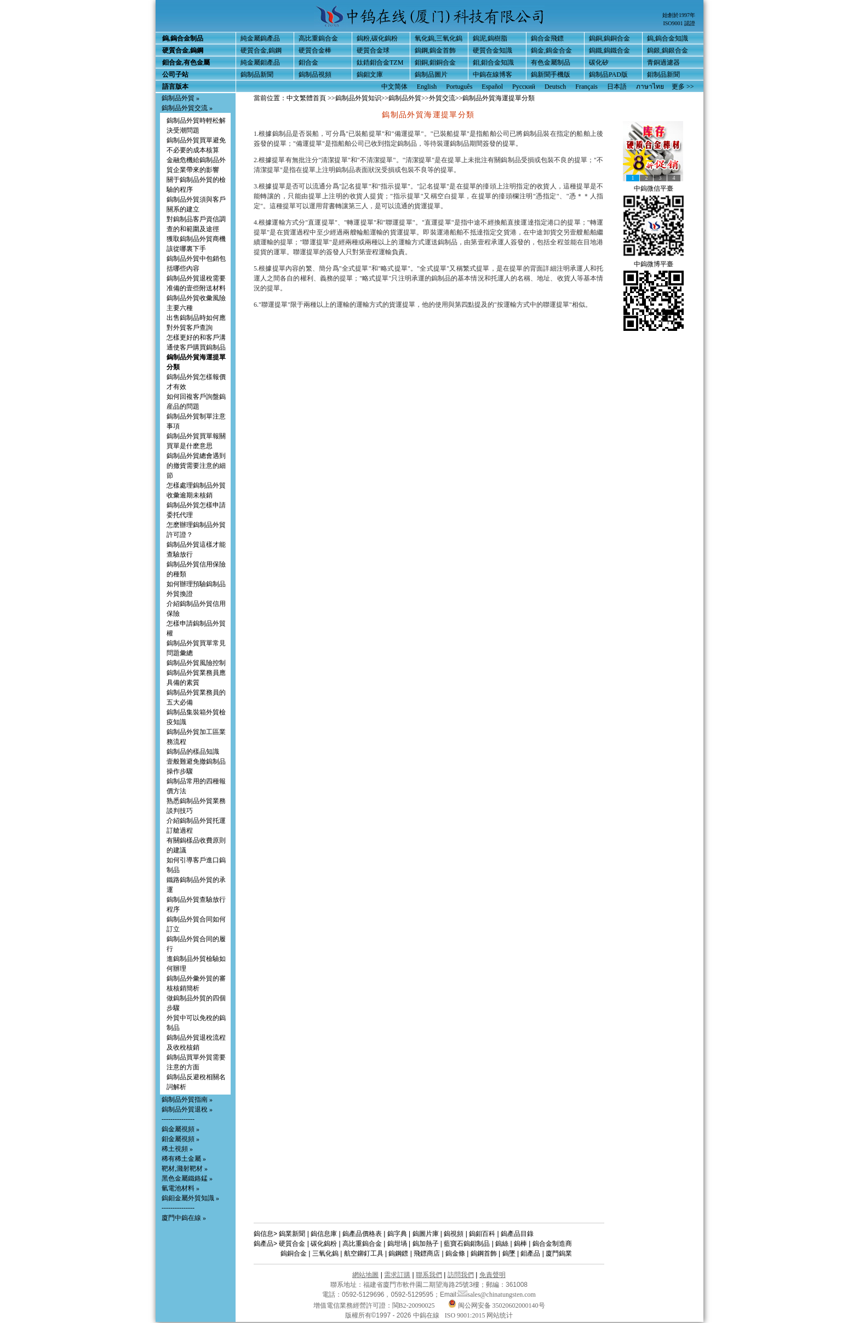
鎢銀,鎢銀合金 (667, 50)
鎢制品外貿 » (180, 98)
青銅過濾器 (663, 62)
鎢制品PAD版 (608, 74)
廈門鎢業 (559, 1253)
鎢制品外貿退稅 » (187, 1109)
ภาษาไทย (650, 86)
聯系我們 (429, 1275)
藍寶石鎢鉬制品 (467, 1243)
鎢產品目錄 (517, 1234)
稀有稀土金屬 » (184, 1158)
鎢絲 (501, 1243)
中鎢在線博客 (492, 74)
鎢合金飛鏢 (547, 38)
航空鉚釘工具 (363, 1253)
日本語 (617, 86)
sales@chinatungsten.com (497, 1294)
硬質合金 (292, 1243)
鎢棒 (520, 1243)
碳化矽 (599, 62)
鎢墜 (509, 1253)
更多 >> (683, 86)
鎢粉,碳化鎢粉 (377, 38)
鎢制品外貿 (404, 98)
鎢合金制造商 (552, 1243)
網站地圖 (365, 1275)
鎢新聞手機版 (550, 74)
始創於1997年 (678, 15)
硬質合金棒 (315, 50)
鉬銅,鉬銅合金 (435, 62)
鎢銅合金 (293, 1253)
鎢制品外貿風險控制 (196, 663)
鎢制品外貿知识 (358, 98)
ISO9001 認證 (679, 23)
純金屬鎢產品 (260, 38)
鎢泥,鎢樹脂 (490, 38)
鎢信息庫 (324, 1234)
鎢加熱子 (426, 1243)
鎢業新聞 (292, 1234)
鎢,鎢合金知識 (667, 38)
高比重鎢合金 (318, 38)
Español (492, 86)
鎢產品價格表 (362, 1234)
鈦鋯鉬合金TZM (380, 62)
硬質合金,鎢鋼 (261, 50)
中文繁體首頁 (306, 98)
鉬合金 (308, 62)
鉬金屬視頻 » (180, 1139)
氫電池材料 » (180, 1188)
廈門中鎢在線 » (184, 1218)
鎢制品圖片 (431, 74)
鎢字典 (397, 1234)
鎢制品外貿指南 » (187, 1099)
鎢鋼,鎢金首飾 (435, 50)
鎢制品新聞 (256, 74)
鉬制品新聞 (663, 74)
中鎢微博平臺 (653, 264)
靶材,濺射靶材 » (185, 1168)
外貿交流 (442, 98)
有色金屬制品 (550, 62)
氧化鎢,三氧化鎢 (438, 38)
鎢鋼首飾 (484, 1253)
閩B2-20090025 (413, 1305)
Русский (523, 86)
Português (459, 86)
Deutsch (555, 86)
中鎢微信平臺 (653, 188)
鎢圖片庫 (426, 1234)
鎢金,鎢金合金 (551, 50)
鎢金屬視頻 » (180, 1129)
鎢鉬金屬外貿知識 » (190, 1198)
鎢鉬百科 (482, 1234)
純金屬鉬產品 (260, 62)
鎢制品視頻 (315, 74)
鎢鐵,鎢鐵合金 (609, 50)
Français (586, 86)
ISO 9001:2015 (466, 1315)
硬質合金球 (373, 50)
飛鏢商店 (427, 1253)
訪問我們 (461, 1275)
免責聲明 (492, 1275)
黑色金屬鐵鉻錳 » (187, 1178)
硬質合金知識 (492, 50)
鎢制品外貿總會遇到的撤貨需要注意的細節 (196, 465)
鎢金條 (455, 1253)
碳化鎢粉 (324, 1243)
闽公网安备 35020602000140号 (496, 1305)
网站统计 (499, 1315)
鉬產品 (530, 1253)
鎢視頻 (453, 1234)
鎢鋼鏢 (398, 1253)
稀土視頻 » (177, 1149)
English (427, 86)
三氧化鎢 (325, 1253)
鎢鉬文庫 (370, 74)
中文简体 (394, 86)
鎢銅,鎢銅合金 (609, 38)
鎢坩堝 (397, 1243)
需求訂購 (397, 1275)
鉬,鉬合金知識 (493, 62)
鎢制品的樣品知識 (193, 751)
